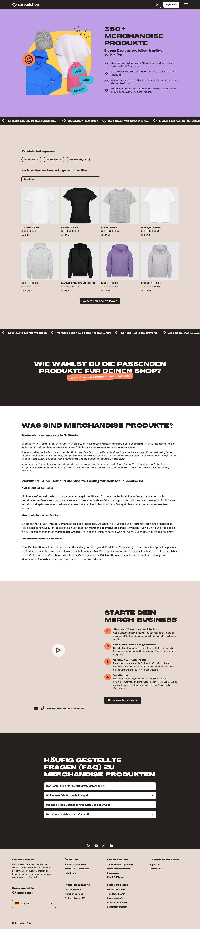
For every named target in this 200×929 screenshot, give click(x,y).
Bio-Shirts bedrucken (117, 902)
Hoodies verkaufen (116, 889)
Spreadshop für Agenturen (120, 864)
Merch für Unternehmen (118, 868)
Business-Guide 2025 (75, 898)
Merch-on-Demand (74, 894)
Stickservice (113, 873)
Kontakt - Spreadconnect (77, 868)
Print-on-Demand (73, 889)
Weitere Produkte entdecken (100, 301)
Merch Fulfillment (115, 877)
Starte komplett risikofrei (123, 700)
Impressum (155, 864)
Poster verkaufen (115, 898)
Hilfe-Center (70, 873)
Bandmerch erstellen (117, 907)
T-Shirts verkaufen (116, 894)
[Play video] (58, 650)
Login (156, 4)
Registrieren (171, 4)
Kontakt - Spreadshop (75, 864)
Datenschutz (156, 868)
